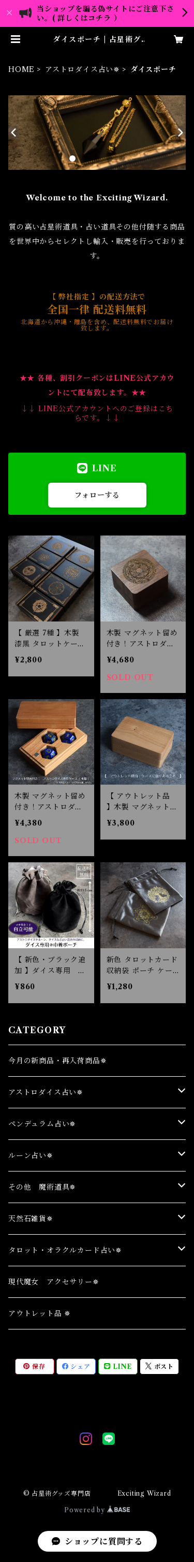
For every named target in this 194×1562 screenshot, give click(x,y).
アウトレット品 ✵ (39, 1313)
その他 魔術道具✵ (42, 1187)
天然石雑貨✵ (30, 1218)
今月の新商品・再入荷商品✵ (57, 1060)
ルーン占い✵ (30, 1155)
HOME (21, 69)
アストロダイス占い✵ (82, 69)
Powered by (97, 1510)
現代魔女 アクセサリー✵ (53, 1281)
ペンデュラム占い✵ (42, 1124)
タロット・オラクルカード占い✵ (65, 1250)
